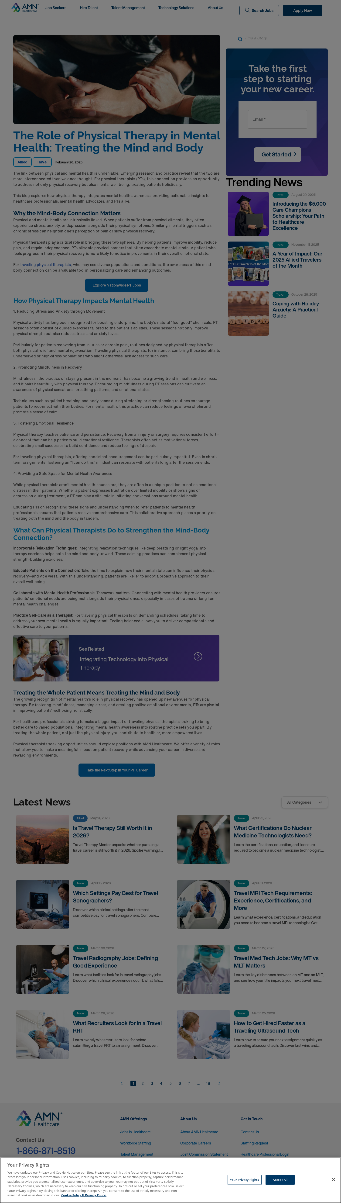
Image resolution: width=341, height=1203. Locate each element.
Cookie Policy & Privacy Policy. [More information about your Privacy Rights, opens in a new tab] (83, 1195)
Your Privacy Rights (244, 1180)
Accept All (280, 1180)
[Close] (333, 1180)
